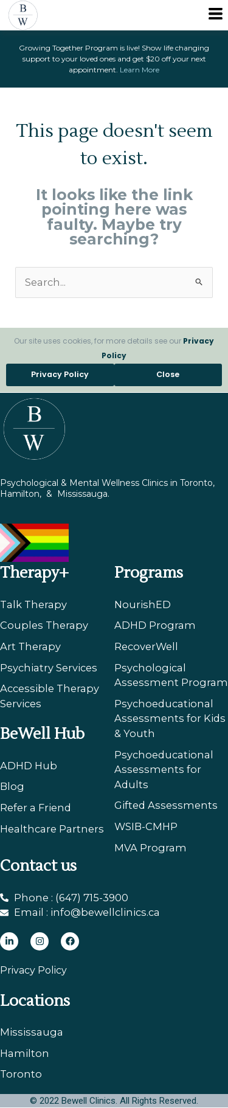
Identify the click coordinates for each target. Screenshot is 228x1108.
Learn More (139, 69)
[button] (216, 15)
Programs (148, 573)
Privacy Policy (33, 970)
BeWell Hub (42, 734)
